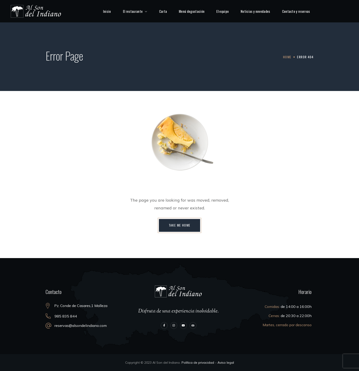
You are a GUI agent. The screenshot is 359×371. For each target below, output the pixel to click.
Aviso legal (226, 362)
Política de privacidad (198, 362)
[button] (179, 225)
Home (287, 56)
